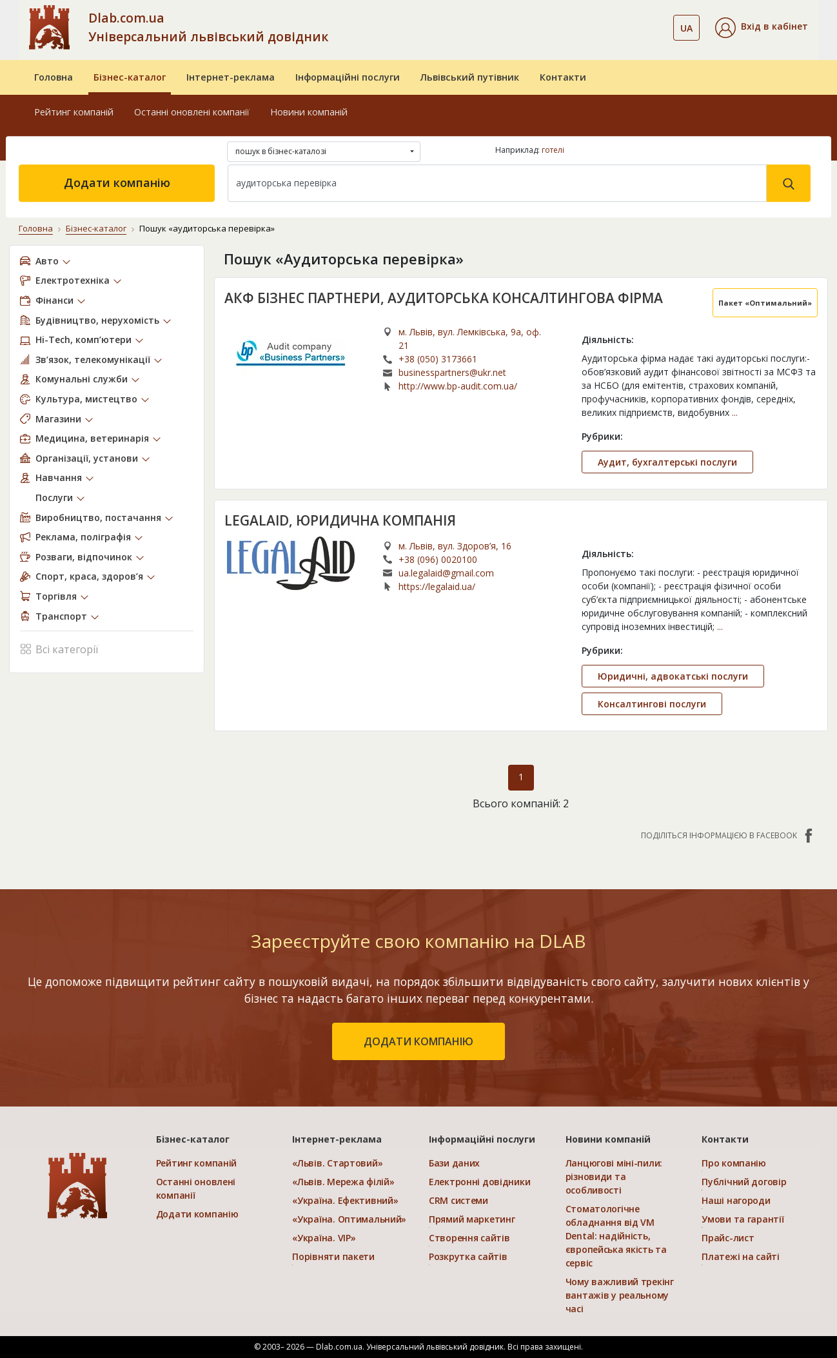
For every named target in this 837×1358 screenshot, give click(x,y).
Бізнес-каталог (130, 77)
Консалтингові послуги (652, 704)
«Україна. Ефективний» (345, 1200)
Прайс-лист (728, 1238)
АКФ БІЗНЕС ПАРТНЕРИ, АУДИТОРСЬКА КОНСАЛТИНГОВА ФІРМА (443, 298)
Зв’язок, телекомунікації (92, 359)
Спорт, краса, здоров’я (89, 576)
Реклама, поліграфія (83, 537)
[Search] (497, 183)
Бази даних (454, 1163)
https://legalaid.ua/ (437, 586)
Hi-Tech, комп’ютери (83, 339)
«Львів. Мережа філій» (343, 1182)
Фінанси (54, 300)
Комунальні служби (81, 379)
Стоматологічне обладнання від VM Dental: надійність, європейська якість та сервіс (616, 1236)
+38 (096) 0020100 (438, 559)
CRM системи (458, 1200)
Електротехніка (72, 280)
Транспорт (61, 616)
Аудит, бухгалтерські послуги (667, 462)
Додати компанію (117, 182)
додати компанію (418, 1041)
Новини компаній (309, 112)
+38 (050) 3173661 (438, 359)
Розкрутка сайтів (468, 1256)
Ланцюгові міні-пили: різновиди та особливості (614, 1176)
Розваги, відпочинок (83, 557)
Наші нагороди (736, 1200)
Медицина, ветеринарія (92, 438)
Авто (47, 261)
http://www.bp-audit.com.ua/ (458, 386)
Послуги (54, 497)
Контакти (563, 77)
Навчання (58, 477)
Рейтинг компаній (73, 112)
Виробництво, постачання (98, 517)
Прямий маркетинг (472, 1219)
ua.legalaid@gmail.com (446, 573)
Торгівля (56, 596)
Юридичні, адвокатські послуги (673, 676)
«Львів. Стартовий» (337, 1163)
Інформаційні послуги (347, 77)
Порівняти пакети (333, 1256)
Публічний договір (744, 1182)
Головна (53, 77)
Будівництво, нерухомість (97, 320)
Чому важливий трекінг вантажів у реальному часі (620, 1295)
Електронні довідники (479, 1182)
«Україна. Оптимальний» (349, 1219)
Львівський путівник (469, 77)
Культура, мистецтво (86, 399)
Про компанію (734, 1163)
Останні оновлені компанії (192, 112)
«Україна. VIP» (323, 1238)
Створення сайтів (469, 1238)
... (735, 412)
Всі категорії (59, 648)
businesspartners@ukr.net (452, 372)
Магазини (58, 419)
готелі (553, 149)
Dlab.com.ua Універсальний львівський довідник (208, 27)
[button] (761, 28)
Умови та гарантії (742, 1219)
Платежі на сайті (741, 1256)
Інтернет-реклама (230, 77)
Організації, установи (86, 458)
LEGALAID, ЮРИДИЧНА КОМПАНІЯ (340, 520)
